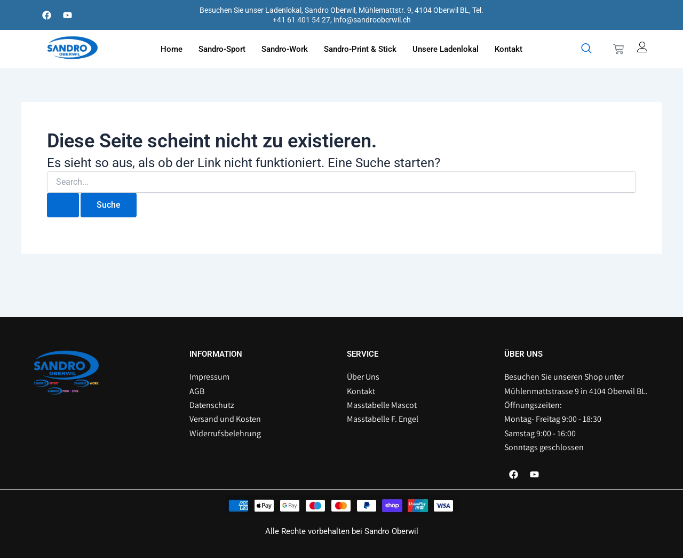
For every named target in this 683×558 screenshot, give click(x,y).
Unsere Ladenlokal (445, 49)
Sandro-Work (284, 49)
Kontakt (508, 49)
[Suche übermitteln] (63, 205)
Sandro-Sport (221, 49)
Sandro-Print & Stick (360, 49)
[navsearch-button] (586, 49)
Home (171, 49)
